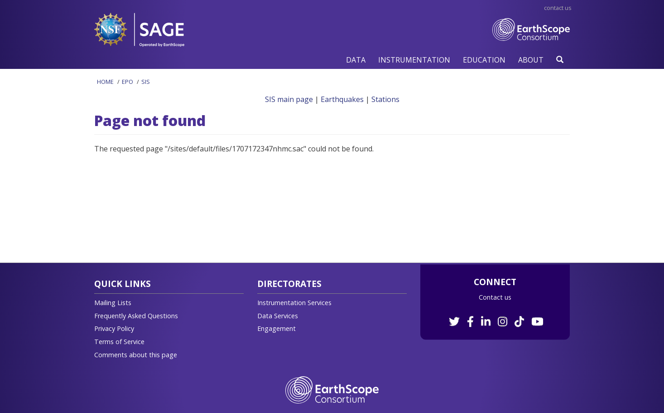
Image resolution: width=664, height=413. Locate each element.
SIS (145, 82)
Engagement (276, 328)
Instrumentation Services (294, 302)
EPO (127, 82)
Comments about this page (135, 354)
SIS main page (289, 99)
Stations (385, 99)
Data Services (277, 315)
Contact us (495, 297)
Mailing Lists (112, 302)
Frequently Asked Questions (136, 315)
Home (105, 82)
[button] (355, 59)
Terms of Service (119, 341)
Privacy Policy (114, 328)
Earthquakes (342, 99)
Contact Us (558, 8)
